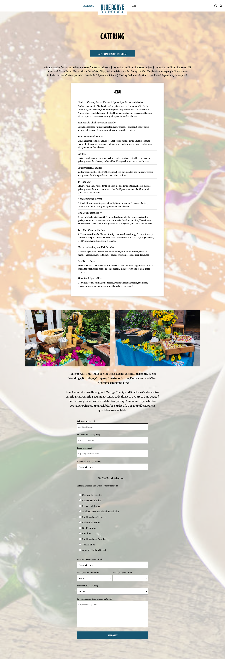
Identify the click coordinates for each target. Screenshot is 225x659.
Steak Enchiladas (91, 506)
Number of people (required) (89, 559)
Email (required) (84, 447)
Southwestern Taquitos (94, 539)
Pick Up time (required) (87, 585)
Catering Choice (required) (89, 461)
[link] (112, 8)
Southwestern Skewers (94, 517)
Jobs (133, 5)
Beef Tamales (89, 528)
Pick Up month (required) (88, 572)
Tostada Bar (88, 544)
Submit (112, 635)
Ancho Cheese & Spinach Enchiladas (100, 511)
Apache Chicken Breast (94, 550)
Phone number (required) (88, 434)
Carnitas (86, 533)
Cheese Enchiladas (91, 500)
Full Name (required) (86, 421)
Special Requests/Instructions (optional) (94, 598)
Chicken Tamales (91, 522)
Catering (88, 5)
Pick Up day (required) (122, 572)
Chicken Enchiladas (92, 495)
